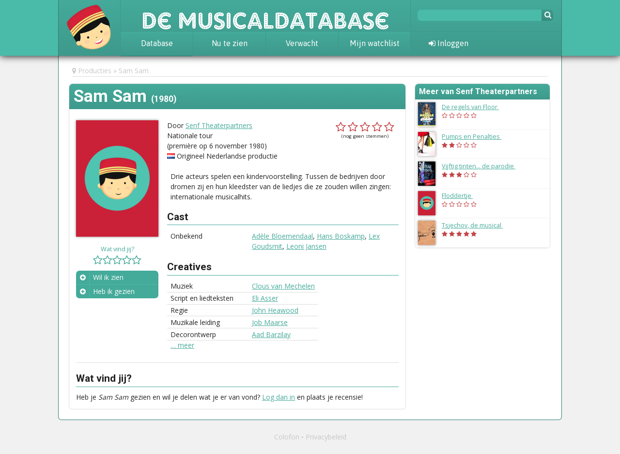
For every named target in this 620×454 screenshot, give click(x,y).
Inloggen (448, 43)
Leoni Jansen (306, 246)
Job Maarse (270, 322)
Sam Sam (134, 70)
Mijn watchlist (375, 43)
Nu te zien (230, 43)
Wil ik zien (108, 277)
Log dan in (278, 397)
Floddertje (462, 195)
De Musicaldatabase (265, 15)
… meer (182, 345)
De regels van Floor (475, 106)
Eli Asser (265, 298)
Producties (94, 70)
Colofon (286, 436)
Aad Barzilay (271, 334)
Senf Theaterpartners (219, 125)
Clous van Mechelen (283, 286)
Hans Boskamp (341, 236)
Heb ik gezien (114, 291)
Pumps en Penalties (476, 136)
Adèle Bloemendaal (282, 236)
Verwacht (302, 43)
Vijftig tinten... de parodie (483, 166)
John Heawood (275, 310)
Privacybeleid (326, 436)
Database (157, 43)
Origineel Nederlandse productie (227, 156)
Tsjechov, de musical (477, 225)
